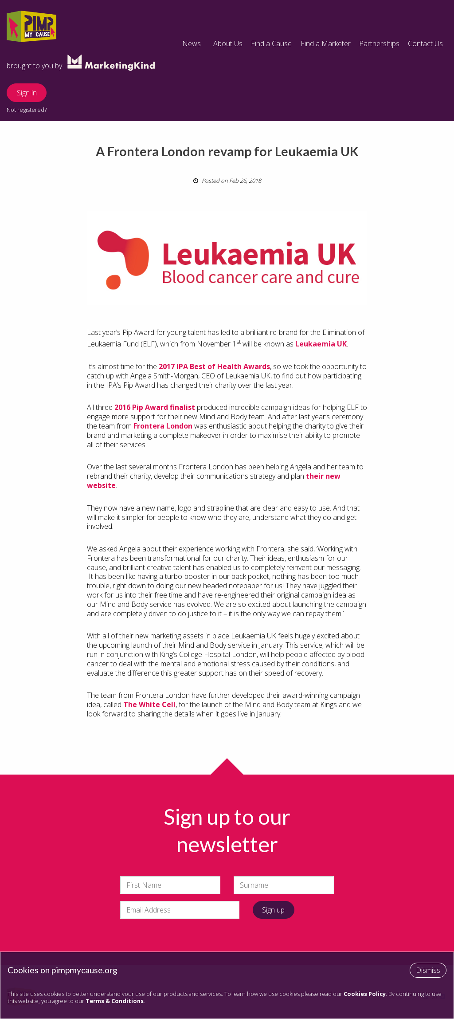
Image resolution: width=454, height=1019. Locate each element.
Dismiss (428, 970)
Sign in (27, 93)
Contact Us (425, 43)
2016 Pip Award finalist (154, 407)
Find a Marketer (326, 43)
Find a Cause (271, 43)
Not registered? (27, 110)
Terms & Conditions (115, 1001)
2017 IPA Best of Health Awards (214, 366)
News (191, 43)
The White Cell (149, 704)
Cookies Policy (365, 994)
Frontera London (162, 426)
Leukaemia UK (321, 344)
